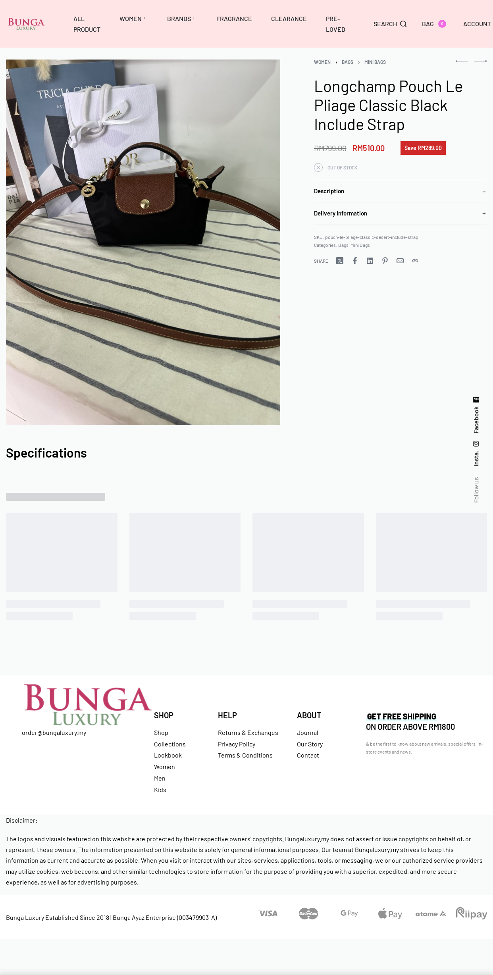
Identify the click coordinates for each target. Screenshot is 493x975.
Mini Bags (375, 62)
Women (322, 62)
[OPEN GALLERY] (143, 242)
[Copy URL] (415, 260)
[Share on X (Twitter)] (339, 260)
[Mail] (400, 260)
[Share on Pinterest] (385, 260)
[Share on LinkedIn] (370, 260)
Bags (347, 62)
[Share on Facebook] (354, 260)
